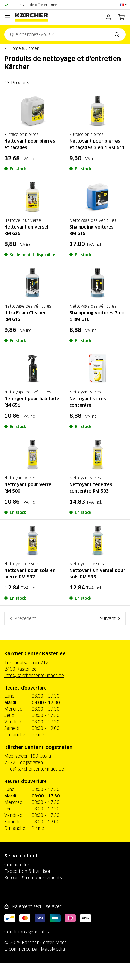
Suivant (110, 618)
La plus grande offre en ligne (33, 4)
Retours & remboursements (33, 877)
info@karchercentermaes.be (34, 675)
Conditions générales (26, 931)
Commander (17, 864)
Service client (21, 855)
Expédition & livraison (28, 871)
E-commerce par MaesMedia (34, 949)
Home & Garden (24, 48)
